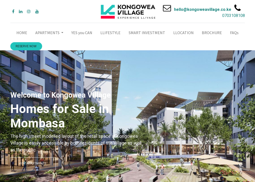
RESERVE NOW (26, 46)
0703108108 (233, 15)
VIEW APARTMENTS (33, 163)
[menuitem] (21, 33)
